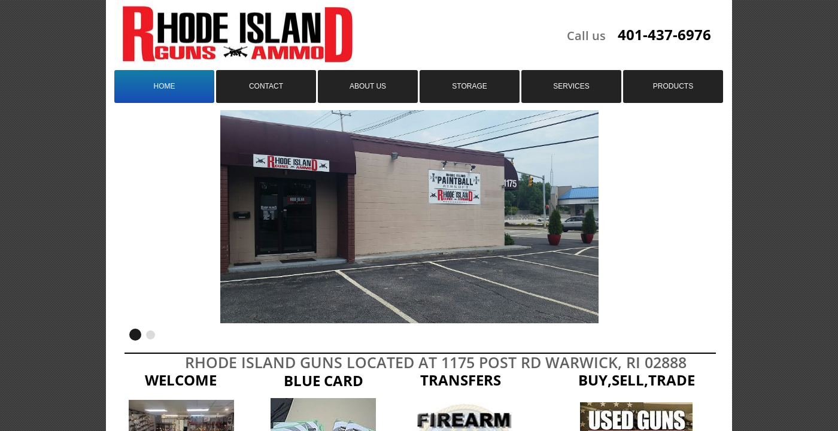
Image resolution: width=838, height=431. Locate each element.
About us (368, 86)
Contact (266, 86)
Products (673, 86)
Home (164, 86)
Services (571, 86)
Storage (469, 86)
